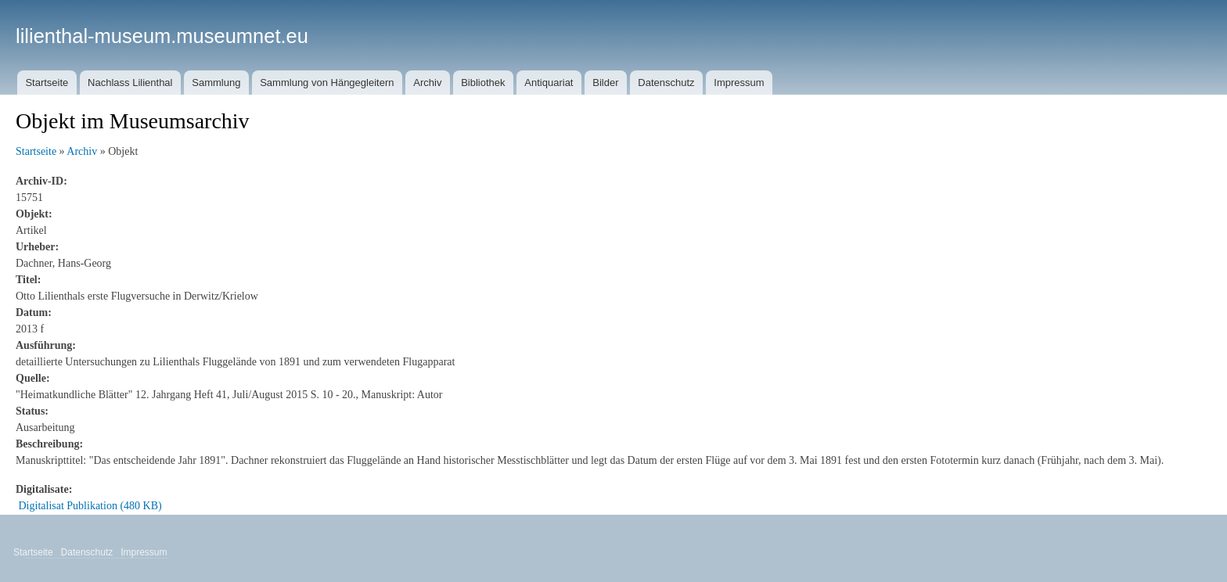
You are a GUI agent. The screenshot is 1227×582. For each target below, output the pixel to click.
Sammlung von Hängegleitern (327, 82)
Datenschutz (666, 82)
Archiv (427, 82)
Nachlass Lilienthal (130, 82)
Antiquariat (548, 82)
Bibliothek (483, 82)
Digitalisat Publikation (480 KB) (90, 506)
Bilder (605, 82)
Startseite (46, 82)
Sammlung (216, 82)
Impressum (739, 82)
